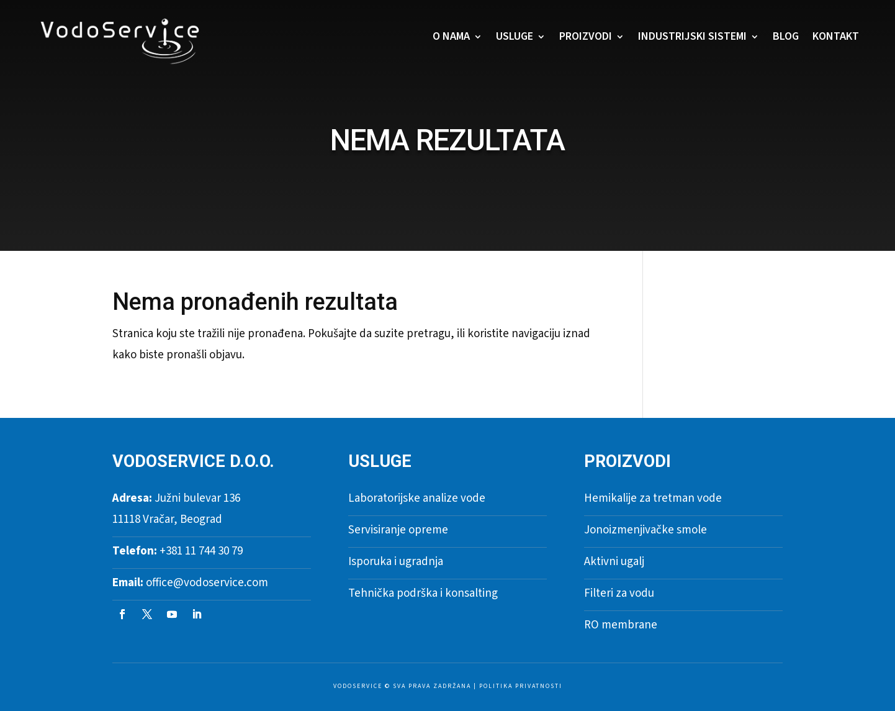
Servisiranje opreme (398, 530)
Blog (786, 36)
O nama (451, 36)
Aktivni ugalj (614, 561)
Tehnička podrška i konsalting (423, 593)
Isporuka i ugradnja (395, 561)
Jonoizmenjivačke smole (645, 530)
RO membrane (620, 625)
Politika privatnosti (520, 686)
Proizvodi (585, 36)
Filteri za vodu (619, 593)
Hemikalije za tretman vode (653, 498)
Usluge (514, 36)
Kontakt (835, 36)
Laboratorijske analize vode (416, 498)
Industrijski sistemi (692, 36)
